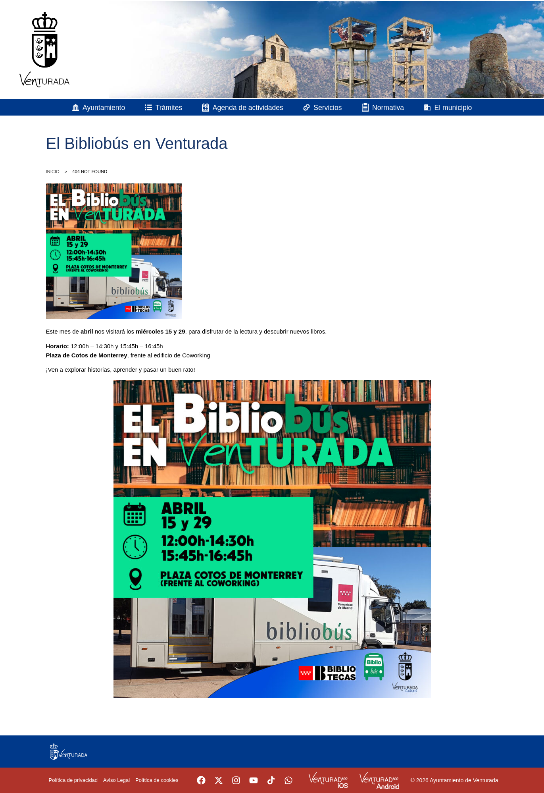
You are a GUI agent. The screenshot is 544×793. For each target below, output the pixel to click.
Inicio (53, 171)
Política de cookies (156, 780)
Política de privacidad (73, 780)
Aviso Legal (116, 780)
